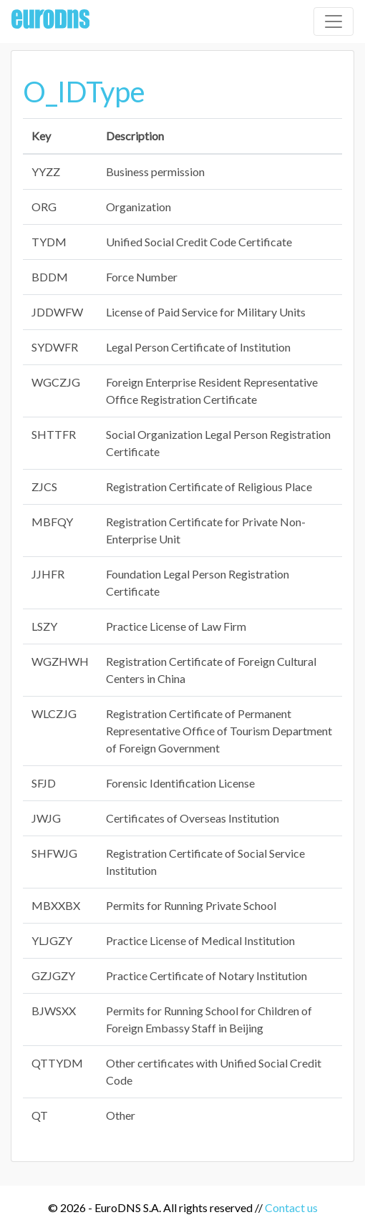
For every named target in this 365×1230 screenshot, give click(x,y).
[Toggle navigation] (333, 21)
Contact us (291, 1207)
